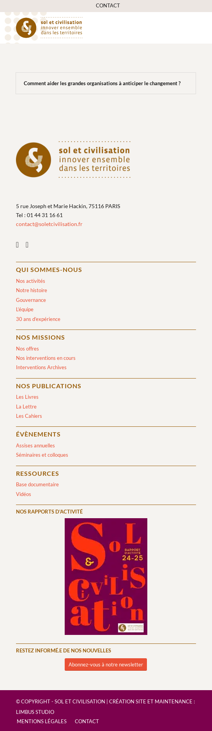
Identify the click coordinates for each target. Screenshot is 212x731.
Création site (127, 701)
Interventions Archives (41, 367)
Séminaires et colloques (42, 455)
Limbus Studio (35, 712)
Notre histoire (31, 290)
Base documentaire (37, 484)
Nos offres (27, 348)
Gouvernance (31, 300)
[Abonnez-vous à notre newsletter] (106, 664)
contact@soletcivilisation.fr (49, 224)
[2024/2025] (106, 578)
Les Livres (27, 397)
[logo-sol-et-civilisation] (88, 27)
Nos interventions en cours (46, 358)
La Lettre (26, 406)
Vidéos (23, 494)
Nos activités (30, 281)
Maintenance (174, 701)
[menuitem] (108, 6)
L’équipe (25, 309)
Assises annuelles (35, 445)
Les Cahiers (29, 416)
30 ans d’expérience (38, 319)
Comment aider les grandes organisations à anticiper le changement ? (102, 83)
